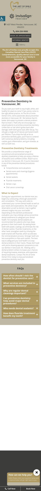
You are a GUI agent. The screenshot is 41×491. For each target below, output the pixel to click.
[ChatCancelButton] (36, 472)
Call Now (10, 489)
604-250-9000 (20, 31)
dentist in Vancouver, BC (14, 161)
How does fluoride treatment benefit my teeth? (19, 314)
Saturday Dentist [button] (20, 40)
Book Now (30, 489)
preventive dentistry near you (13, 259)
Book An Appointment (20, 36)
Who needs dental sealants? (18, 308)
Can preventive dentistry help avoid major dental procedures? (16, 301)
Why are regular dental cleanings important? (15, 292)
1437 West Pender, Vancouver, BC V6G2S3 (20, 25)
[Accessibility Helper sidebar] (2, 18)
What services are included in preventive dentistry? (19, 284)
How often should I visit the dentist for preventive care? (18, 277)
